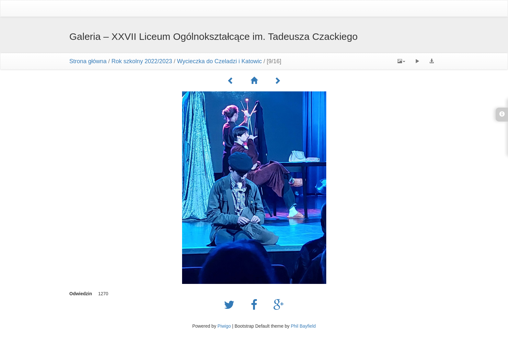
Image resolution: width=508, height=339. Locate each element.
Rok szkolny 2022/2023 (141, 61)
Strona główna (88, 61)
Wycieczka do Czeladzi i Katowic (219, 61)
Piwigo (224, 326)
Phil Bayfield (303, 326)
